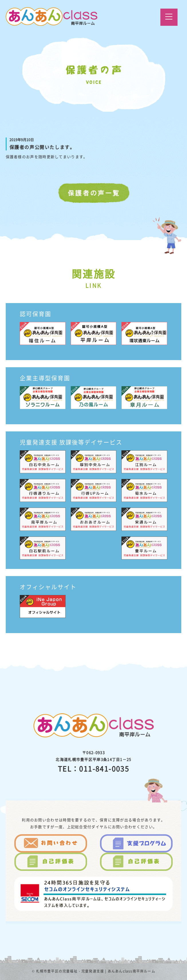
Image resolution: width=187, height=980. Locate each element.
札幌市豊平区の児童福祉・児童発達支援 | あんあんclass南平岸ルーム (95, 971)
